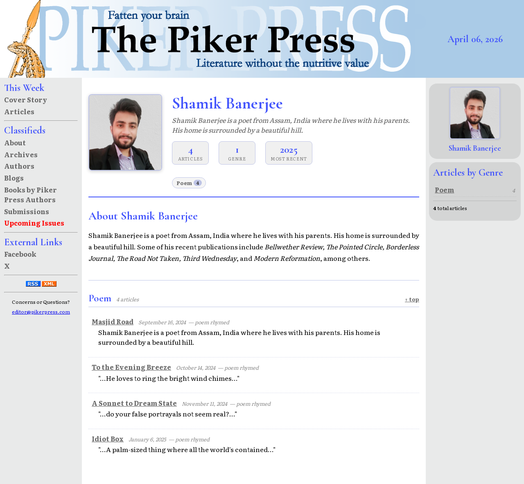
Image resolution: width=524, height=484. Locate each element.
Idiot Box (108, 438)
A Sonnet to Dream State (134, 403)
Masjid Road (112, 321)
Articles (19, 111)
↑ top (412, 299)
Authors (19, 166)
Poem (189, 183)
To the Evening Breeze (131, 367)
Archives (21, 154)
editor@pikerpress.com (41, 311)
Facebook (20, 254)
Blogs (14, 178)
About (15, 142)
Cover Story (25, 99)
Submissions (26, 211)
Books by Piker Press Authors (30, 194)
